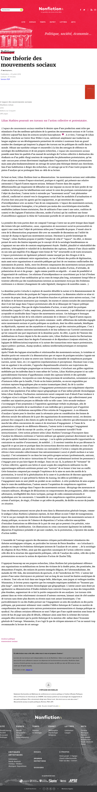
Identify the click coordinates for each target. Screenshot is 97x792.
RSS (50, 788)
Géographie (20, 733)
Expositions (21, 766)
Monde (19, 730)
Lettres (63, 22)
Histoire (35, 730)
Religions (52, 735)
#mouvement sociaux (9, 641)
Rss (91, 10)
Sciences (7, 730)
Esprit (53, 22)
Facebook (44, 788)
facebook (80, 10)
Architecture (86, 740)
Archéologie (37, 733)
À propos (64, 752)
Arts (73, 22)
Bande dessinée (87, 742)
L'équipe (73, 756)
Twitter (47, 788)
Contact (74, 761)
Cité (23, 22)
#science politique (8, 639)
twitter (84, 10)
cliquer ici (29, 670)
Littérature (69, 730)
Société (3, 733)
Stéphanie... (9, 70)
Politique (3, 737)
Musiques (84, 733)
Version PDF (5, 79)
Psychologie (53, 733)
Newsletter (95, 10)
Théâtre (84, 735)
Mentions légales (67, 789)
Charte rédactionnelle (68, 758)
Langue (67, 733)
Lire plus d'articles (48, 706)
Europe (19, 735)
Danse (83, 744)
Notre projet (64, 756)
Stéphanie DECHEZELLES (48, 690)
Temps (43, 22)
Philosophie (53, 730)
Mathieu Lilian (6, 105)
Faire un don (64, 761)
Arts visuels (85, 737)
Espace (32, 22)
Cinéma (84, 730)
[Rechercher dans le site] (11, 10)
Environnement (22, 737)
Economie (4, 735)
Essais (37, 752)
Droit (2, 730)
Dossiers (39, 768)
